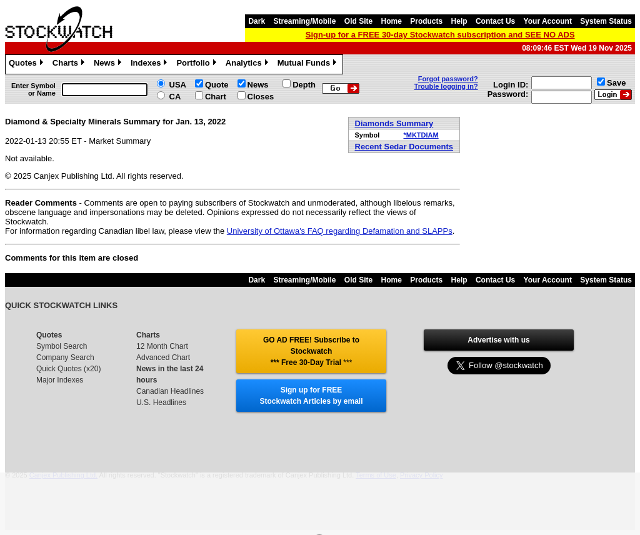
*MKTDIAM (420, 135)
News (109, 64)
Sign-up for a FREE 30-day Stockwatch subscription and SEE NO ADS (440, 34)
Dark (256, 21)
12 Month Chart (162, 346)
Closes (261, 96)
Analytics (248, 64)
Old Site (358, 21)
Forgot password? (448, 78)
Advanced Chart (163, 357)
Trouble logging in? (446, 86)
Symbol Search (61, 346)
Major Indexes (59, 380)
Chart (215, 96)
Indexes (150, 64)
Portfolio (197, 64)
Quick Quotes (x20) (68, 368)
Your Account (548, 21)
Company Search (65, 357)
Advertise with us (498, 340)
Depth (304, 84)
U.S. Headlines (161, 402)
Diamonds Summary (394, 123)
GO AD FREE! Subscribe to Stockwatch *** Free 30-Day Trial (311, 351)
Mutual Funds (309, 64)
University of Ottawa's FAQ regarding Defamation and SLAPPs (339, 231)
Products (426, 21)
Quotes (27, 64)
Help (459, 21)
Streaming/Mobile (304, 21)
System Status (606, 21)
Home (391, 21)
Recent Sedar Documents (404, 146)
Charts (70, 64)
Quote (217, 84)
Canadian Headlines (170, 391)
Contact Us (495, 21)
